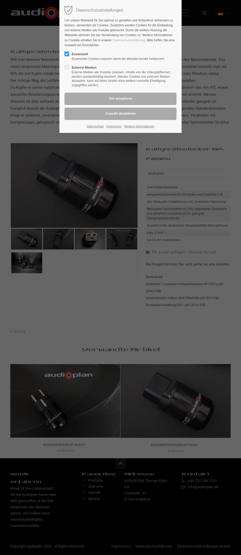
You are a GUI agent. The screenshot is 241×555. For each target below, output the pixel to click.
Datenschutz (95, 126)
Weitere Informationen (139, 126)
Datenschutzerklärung (129, 40)
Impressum (114, 126)
